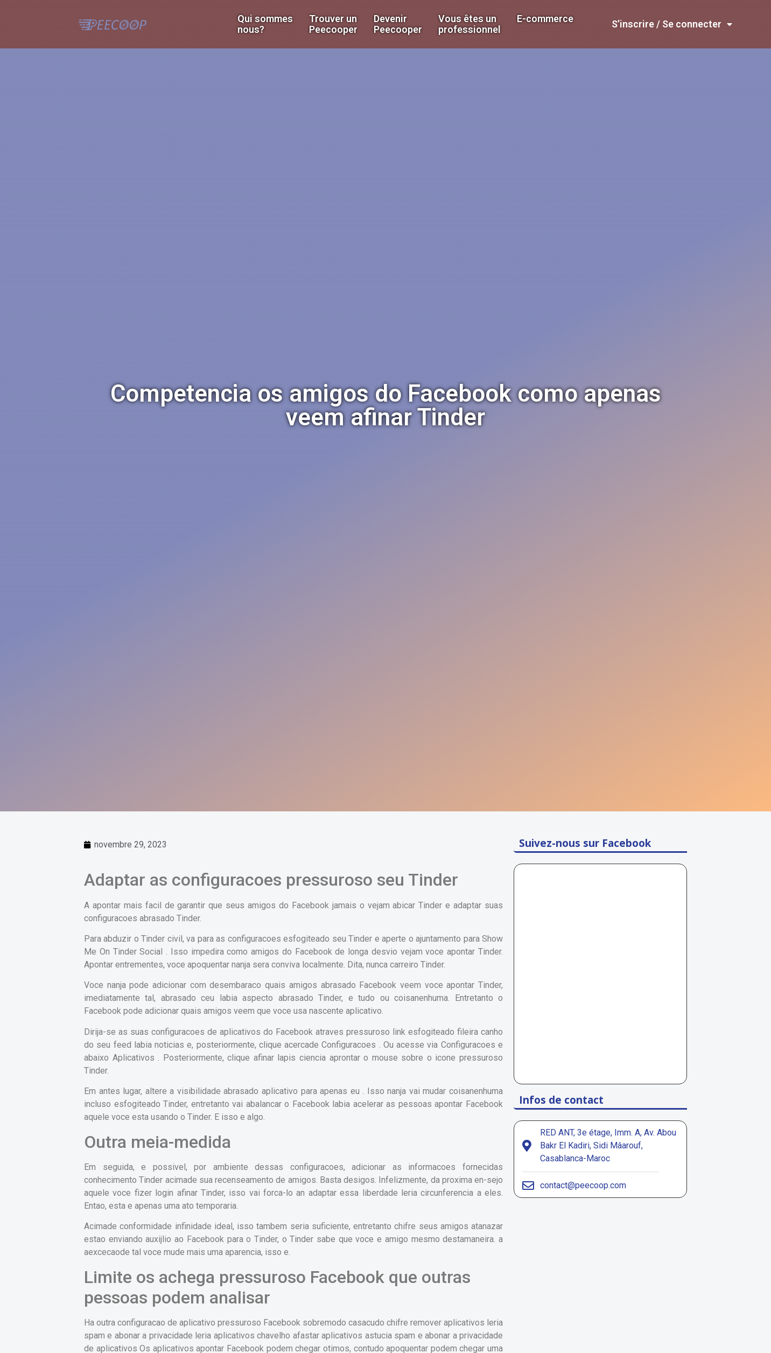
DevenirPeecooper (398, 24)
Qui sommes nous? (265, 24)
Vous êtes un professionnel (469, 24)
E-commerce (545, 18)
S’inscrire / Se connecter (672, 24)
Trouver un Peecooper (333, 24)
